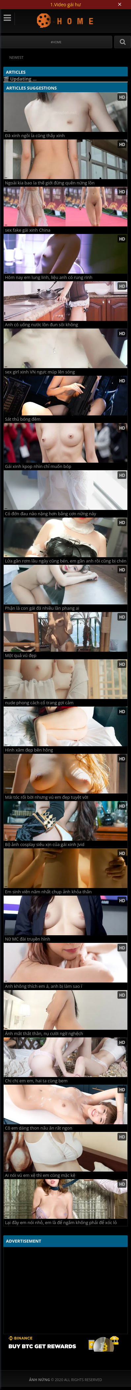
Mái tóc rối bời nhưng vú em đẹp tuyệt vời (46, 797)
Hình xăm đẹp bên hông (29, 750)
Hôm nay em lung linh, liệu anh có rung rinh (48, 277)
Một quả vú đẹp (20, 655)
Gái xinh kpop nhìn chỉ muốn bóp (38, 466)
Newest (16, 57)
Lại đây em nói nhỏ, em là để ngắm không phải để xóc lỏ (61, 1222)
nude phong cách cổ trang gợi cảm (39, 703)
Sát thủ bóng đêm (23, 419)
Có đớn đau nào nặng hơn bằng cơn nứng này (50, 514)
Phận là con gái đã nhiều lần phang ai (42, 608)
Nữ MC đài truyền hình (27, 939)
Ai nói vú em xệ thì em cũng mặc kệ (40, 1175)
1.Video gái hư (65, 4)
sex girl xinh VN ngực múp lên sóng (40, 372)
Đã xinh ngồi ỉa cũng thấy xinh (35, 135)
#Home (56, 42)
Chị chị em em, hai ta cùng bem (36, 1081)
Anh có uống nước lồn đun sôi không (41, 325)
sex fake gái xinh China (27, 230)
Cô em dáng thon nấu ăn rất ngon (38, 1128)
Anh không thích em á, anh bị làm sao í (43, 986)
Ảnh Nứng (65, 20)
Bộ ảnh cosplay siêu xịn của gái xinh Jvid (44, 844)
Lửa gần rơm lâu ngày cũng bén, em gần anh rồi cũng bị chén (65, 561)
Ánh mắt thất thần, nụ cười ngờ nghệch (44, 1033)
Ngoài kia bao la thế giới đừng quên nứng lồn (49, 183)
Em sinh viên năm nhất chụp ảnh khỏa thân (48, 892)
